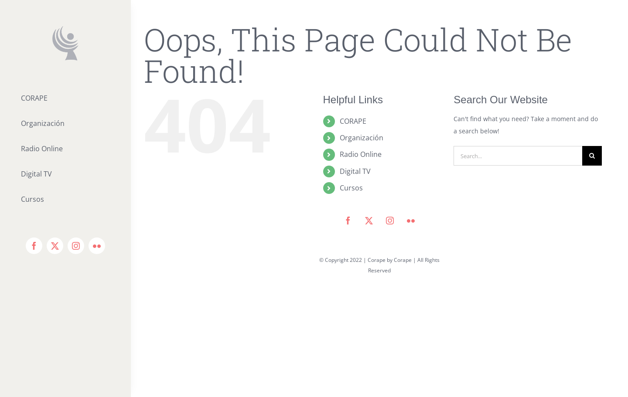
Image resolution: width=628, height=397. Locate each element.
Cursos (351, 188)
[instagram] (76, 246)
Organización (361, 138)
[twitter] (55, 246)
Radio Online (361, 154)
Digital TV (355, 171)
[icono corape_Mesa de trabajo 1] (65, 29)
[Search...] (518, 156)
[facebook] (34, 246)
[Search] (592, 156)
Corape (403, 260)
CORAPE (353, 121)
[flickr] (97, 246)
